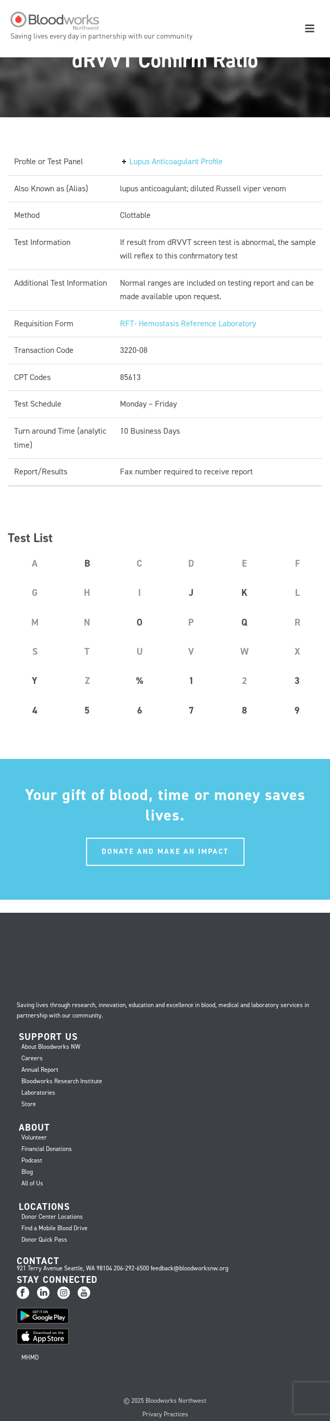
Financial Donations (46, 1149)
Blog (27, 1172)
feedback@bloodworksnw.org (189, 1268)
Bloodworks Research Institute (61, 1081)
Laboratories (38, 1092)
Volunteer (34, 1137)
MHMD (30, 1357)
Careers (32, 1058)
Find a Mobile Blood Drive (54, 1228)
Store (28, 1104)
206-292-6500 (131, 1268)
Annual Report (39, 1069)
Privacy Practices (165, 1414)
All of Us (32, 1183)
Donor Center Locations (52, 1216)
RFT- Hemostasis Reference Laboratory (188, 323)
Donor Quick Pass (44, 1239)
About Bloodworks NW (50, 1047)
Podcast (31, 1160)
